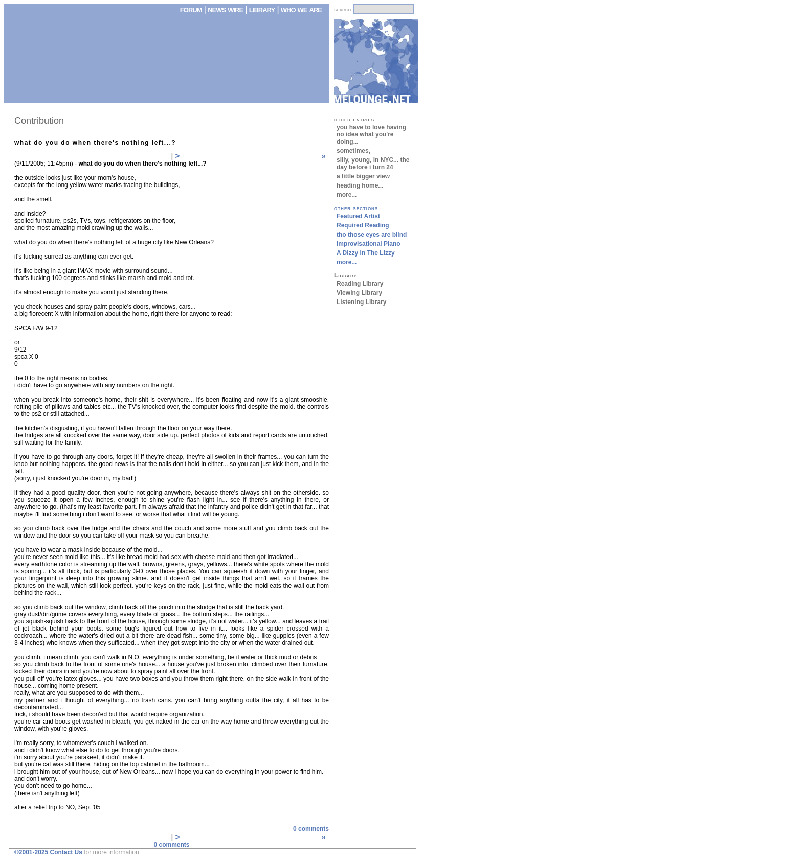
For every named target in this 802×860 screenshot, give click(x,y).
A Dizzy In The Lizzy (366, 253)
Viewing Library (359, 292)
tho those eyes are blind (372, 234)
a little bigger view (363, 176)
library (262, 9)
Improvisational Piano (368, 243)
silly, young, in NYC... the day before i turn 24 (373, 163)
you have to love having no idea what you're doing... (371, 134)
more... (347, 194)
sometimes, (353, 150)
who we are (301, 9)
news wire (226, 9)
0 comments (311, 828)
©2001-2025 (31, 852)
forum (191, 9)
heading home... (360, 185)
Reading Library (360, 283)
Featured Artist (358, 216)
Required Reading (363, 225)
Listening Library (361, 302)
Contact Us (66, 852)
